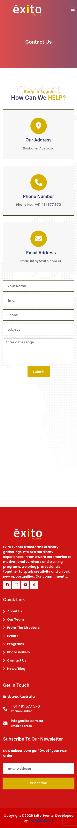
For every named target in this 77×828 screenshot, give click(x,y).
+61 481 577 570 (48, 204)
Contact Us (16, 660)
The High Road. (41, 820)
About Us (14, 611)
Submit (39, 371)
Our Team (15, 619)
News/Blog (16, 668)
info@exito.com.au (46, 261)
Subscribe (38, 783)
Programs (15, 644)
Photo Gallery (18, 652)
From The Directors (23, 627)
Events (12, 635)
